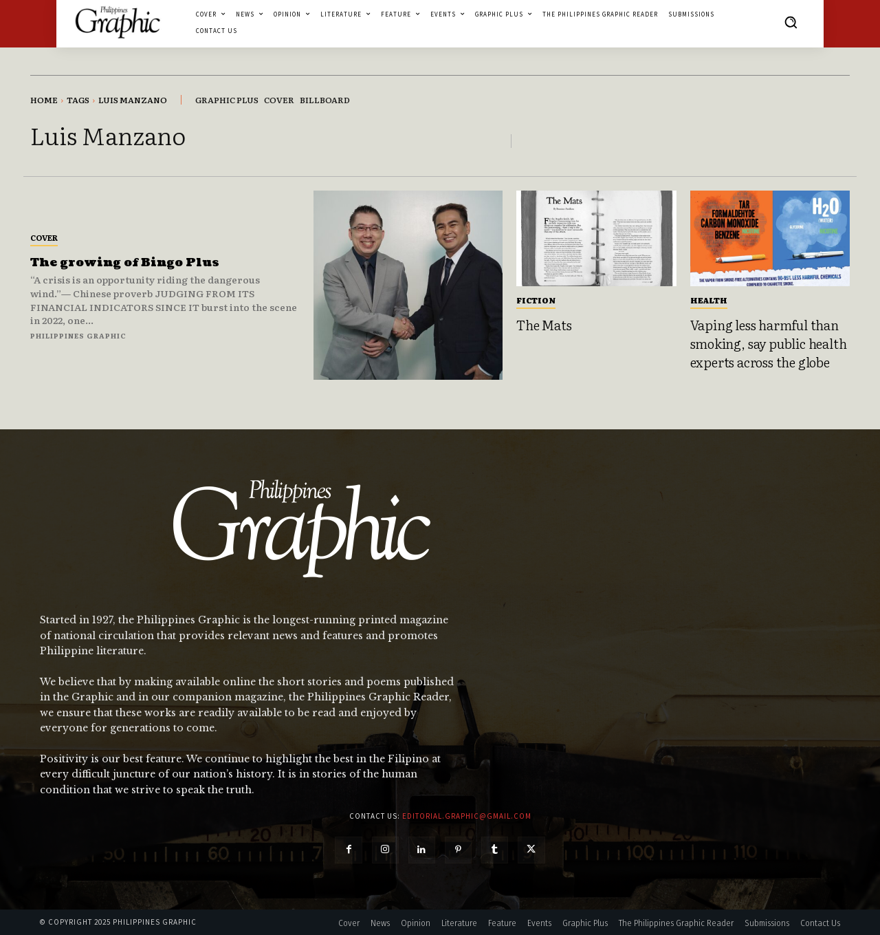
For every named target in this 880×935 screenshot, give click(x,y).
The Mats (543, 324)
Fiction (536, 299)
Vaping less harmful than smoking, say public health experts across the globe (768, 343)
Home (44, 100)
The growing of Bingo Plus (128, 262)
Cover (44, 237)
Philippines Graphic (78, 335)
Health (708, 299)
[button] (790, 22)
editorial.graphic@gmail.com (466, 816)
